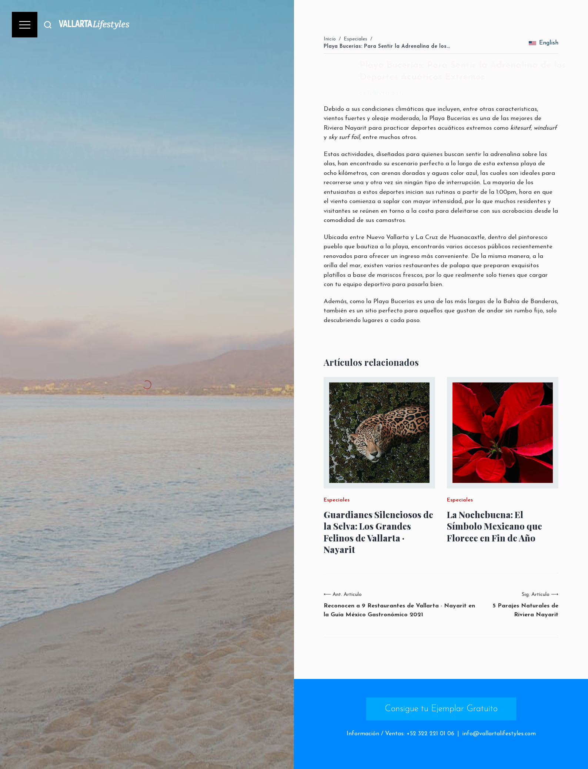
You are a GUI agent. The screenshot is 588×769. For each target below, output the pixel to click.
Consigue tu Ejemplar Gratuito (441, 709)
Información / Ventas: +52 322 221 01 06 (400, 734)
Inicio (330, 39)
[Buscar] (47, 24)
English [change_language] (543, 43)
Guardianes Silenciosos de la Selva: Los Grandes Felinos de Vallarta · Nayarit (378, 532)
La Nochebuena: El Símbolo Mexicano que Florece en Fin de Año (494, 526)
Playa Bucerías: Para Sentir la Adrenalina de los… (387, 46)
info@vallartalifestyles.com (499, 734)
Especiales (355, 39)
